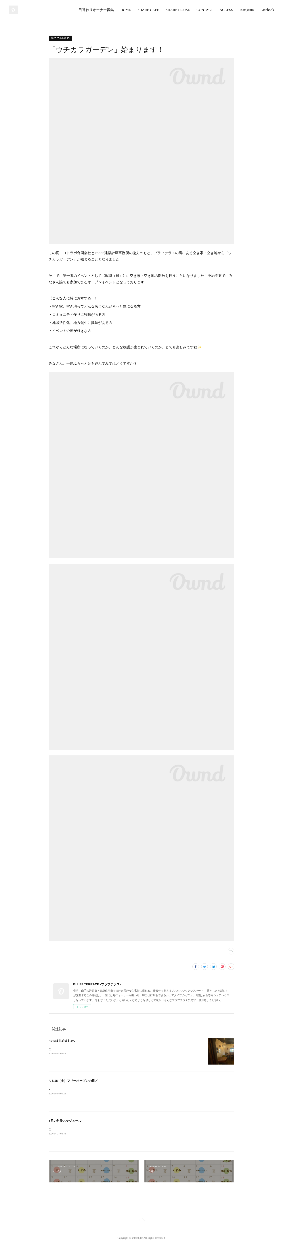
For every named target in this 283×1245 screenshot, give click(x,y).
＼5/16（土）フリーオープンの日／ (73, 1080)
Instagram (247, 10)
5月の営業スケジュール (65, 1120)
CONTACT (205, 10)
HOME (125, 10)
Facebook (267, 10)
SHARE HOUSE (178, 10)
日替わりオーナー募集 (96, 10)
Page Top (141, 1220)
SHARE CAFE (148, 10)
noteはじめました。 (63, 1040)
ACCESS (226, 10)
